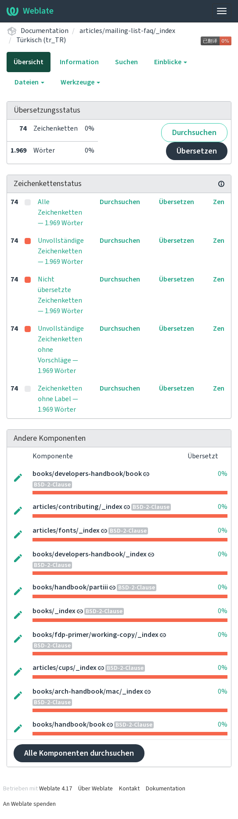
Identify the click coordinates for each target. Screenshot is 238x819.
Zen (218, 202)
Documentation (45, 31)
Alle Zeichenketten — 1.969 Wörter (60, 212)
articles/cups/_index (64, 668)
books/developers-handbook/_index (89, 554)
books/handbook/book (68, 724)
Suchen (126, 62)
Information (79, 62)
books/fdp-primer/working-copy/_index (95, 635)
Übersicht (28, 62)
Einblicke (170, 62)
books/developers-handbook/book (87, 474)
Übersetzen (197, 151)
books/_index (54, 611)
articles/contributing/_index (77, 507)
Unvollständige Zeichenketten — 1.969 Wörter (61, 251)
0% (222, 474)
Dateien (29, 82)
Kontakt (129, 788)
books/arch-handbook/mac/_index (87, 691)
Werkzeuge (80, 82)
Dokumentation (165, 788)
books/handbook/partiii (70, 587)
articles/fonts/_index (66, 530)
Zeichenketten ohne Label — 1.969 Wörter (60, 399)
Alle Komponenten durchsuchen (79, 753)
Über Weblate (95, 788)
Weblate (30, 11)
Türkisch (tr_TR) (41, 40)
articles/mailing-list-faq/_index (127, 31)
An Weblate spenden (29, 804)
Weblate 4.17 (55, 788)
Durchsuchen (194, 132)
